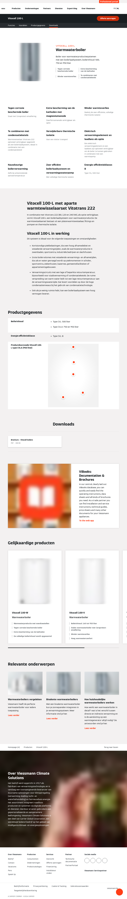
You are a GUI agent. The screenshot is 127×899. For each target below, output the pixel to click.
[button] (119, 892)
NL (118, 8)
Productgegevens (38, 25)
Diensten (59, 8)
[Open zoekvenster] (109, 8)
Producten (16, 8)
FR (115, 8)
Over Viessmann (88, 8)
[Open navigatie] (3, 8)
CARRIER (31, 896)
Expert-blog (72, 8)
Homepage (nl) (14, 747)
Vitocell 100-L (42, 747)
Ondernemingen (32, 8)
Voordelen (23, 25)
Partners (47, 8)
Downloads (53, 25)
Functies (11, 25)
